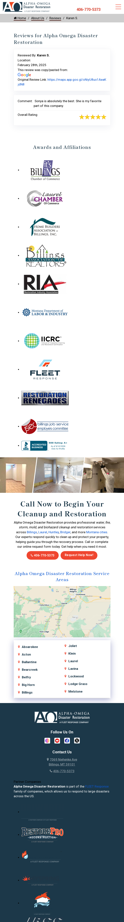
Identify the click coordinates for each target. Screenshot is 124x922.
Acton (26, 654)
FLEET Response (97, 786)
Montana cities (96, 532)
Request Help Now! (79, 555)
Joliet (72, 646)
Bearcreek (30, 670)
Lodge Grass (77, 684)
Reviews (55, 18)
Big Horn (28, 685)
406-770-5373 (88, 9)
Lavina (73, 669)
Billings (32, 532)
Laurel (42, 532)
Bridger (65, 532)
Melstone (75, 691)
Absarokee (30, 647)
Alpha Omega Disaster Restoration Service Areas (62, 576)
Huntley (53, 532)
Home (20, 18)
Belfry (26, 677)
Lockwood (76, 676)
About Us (37, 18)
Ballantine (29, 662)
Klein (72, 653)
